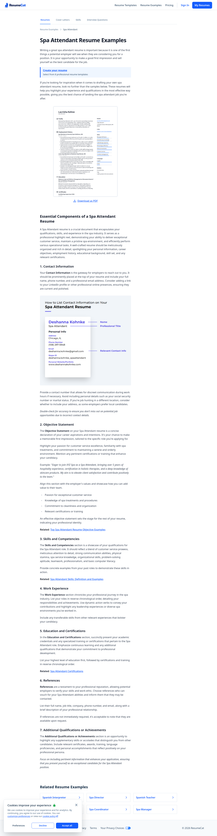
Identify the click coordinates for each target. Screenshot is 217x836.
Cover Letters (63, 19)
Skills (78, 19)
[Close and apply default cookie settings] (76, 805)
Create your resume (55, 70)
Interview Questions (97, 19)
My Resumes (202, 5)
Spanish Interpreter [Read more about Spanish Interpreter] (62, 797)
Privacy (82, 828)
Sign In (185, 5)
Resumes (45, 19)
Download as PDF (85, 201)
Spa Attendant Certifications (66, 671)
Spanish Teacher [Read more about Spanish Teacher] (155, 797)
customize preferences (18, 816)
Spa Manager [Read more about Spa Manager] (155, 809)
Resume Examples (151, 5)
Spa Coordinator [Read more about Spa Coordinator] (108, 809)
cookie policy (50, 816)
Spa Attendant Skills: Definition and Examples (76, 579)
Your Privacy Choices (116, 828)
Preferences (18, 825)
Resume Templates (126, 5)
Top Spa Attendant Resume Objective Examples (77, 529)
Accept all (67, 825)
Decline (43, 825)
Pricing (169, 5)
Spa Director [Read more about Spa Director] (108, 797)
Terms (93, 828)
